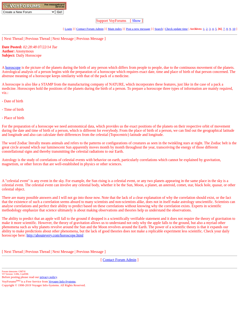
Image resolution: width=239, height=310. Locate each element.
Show (136, 21)
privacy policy (48, 277)
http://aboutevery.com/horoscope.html (55, 235)
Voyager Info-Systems (62, 281)
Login (68, 29)
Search (159, 29)
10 (233, 29)
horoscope (13, 67)
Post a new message (138, 29)
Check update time (176, 29)
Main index (115, 29)
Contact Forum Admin (90, 29)
